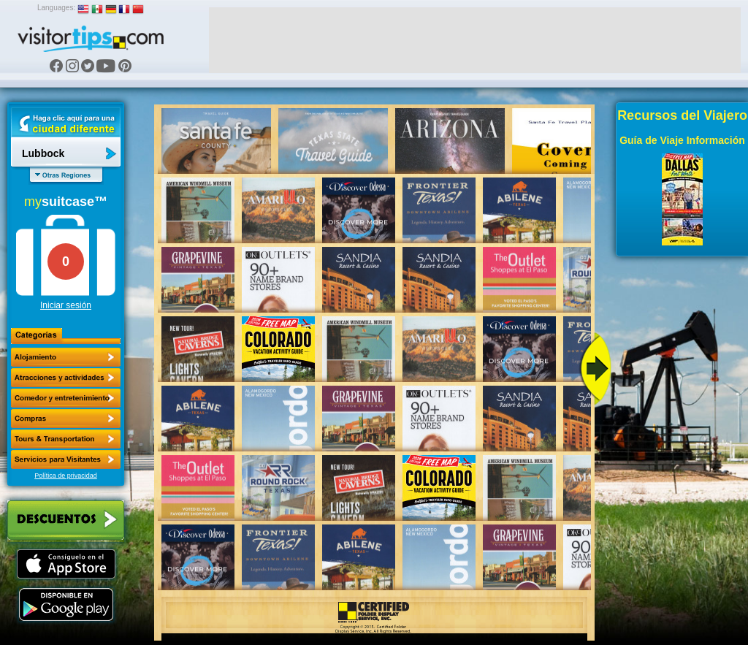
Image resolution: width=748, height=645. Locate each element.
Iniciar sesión (65, 305)
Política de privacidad (65, 475)
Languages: (56, 8)
